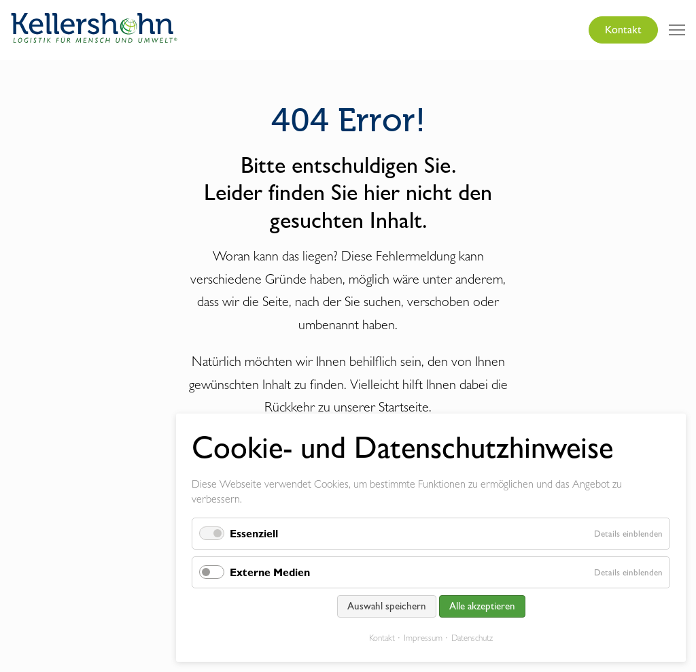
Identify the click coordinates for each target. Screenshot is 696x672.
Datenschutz (472, 638)
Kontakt (623, 29)
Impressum (423, 638)
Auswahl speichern (386, 606)
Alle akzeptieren (482, 606)
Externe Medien (270, 572)
